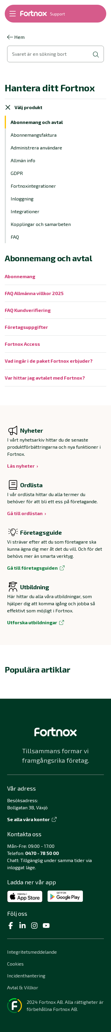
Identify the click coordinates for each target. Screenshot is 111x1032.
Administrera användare (36, 147)
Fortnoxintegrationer (33, 186)
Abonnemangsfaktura (34, 135)
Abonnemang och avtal (37, 122)
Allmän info (23, 160)
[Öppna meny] (12, 13)
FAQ (15, 237)
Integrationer (25, 211)
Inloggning (22, 198)
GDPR (17, 173)
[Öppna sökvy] (55, 54)
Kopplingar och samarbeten (41, 224)
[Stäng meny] (8, 107)
